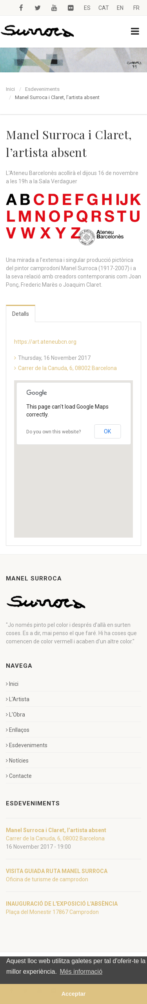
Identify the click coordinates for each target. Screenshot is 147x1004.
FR (136, 8)
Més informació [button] (81, 971)
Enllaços (17, 730)
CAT (103, 8)
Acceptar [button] (74, 994)
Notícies (17, 760)
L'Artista (17, 699)
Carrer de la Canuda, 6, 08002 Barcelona (67, 368)
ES (87, 8)
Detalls (20, 314)
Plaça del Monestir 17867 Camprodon (52, 912)
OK (107, 431)
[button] (74, 451)
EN (120, 8)
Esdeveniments (42, 89)
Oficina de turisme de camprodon (47, 879)
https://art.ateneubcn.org (45, 342)
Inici (10, 89)
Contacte (19, 776)
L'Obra (15, 714)
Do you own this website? (53, 432)
